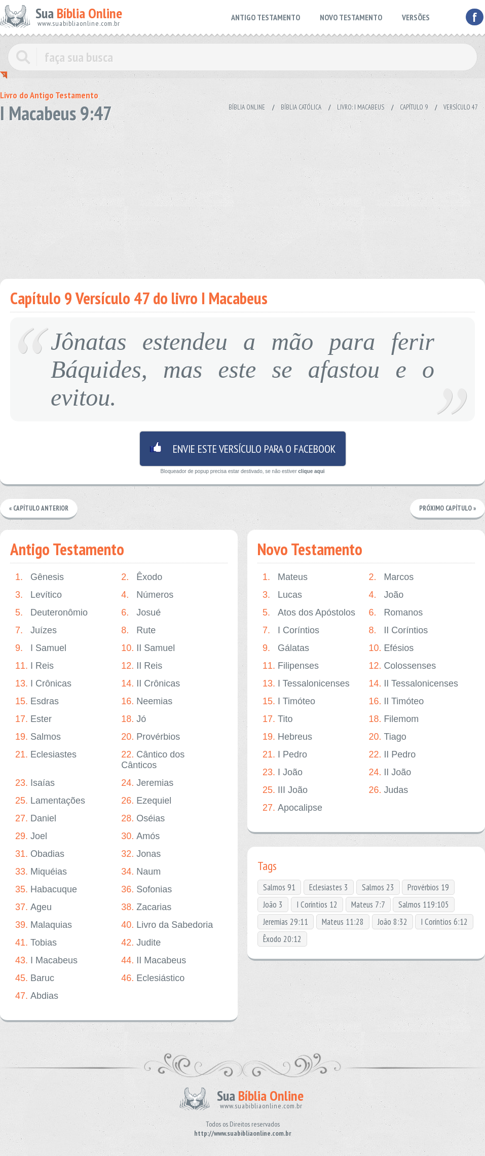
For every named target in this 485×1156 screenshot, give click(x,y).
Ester (33, 719)
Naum (141, 871)
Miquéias (41, 871)
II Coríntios (398, 630)
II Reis (141, 666)
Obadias (39, 854)
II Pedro (392, 754)
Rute (138, 630)
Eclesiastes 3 (328, 887)
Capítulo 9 (414, 107)
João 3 (273, 904)
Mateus (285, 577)
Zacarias (146, 907)
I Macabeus (46, 960)
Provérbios (150, 737)
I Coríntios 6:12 (444, 921)
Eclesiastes (46, 754)
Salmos (38, 737)
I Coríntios (291, 630)
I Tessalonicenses (306, 683)
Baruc (34, 978)
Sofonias (146, 889)
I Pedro (285, 754)
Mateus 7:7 (368, 904)
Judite (141, 942)
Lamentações (50, 801)
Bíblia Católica (301, 107)
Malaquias (43, 925)
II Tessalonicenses (413, 683)
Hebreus (287, 737)
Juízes (36, 630)
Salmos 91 (279, 887)
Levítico (38, 595)
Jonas (141, 854)
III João (285, 790)
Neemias (146, 701)
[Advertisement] (242, 198)
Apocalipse (292, 808)
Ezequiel (146, 801)
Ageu (33, 907)
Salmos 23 (378, 887)
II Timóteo (396, 701)
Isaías (35, 783)
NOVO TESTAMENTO (351, 17)
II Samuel (148, 648)
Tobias (36, 942)
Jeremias (147, 783)
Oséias (143, 818)
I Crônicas (43, 683)
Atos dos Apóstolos (309, 612)
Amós (140, 836)
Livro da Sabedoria (167, 925)
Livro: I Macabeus (360, 107)
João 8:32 (392, 921)
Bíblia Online (247, 107)
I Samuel (40, 648)
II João (389, 772)
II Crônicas (150, 683)
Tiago (387, 737)
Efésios (391, 648)
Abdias (36, 996)
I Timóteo (289, 701)
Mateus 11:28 (343, 921)
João (385, 595)
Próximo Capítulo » (447, 508)
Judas (388, 790)
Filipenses (291, 666)
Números (147, 595)
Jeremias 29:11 (285, 921)
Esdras (37, 701)
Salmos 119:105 (423, 904)
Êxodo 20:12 (282, 939)
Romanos (395, 612)
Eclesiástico (152, 978)
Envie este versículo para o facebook (242, 449)
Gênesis (39, 577)
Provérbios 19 (428, 887)
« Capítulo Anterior (38, 508)
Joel (31, 836)
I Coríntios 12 (317, 904)
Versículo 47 (460, 107)
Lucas (282, 595)
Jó (133, 719)
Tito (277, 719)
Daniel (35, 818)
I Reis (34, 666)
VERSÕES (416, 17)
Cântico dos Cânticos (152, 759)
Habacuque (46, 889)
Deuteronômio (51, 612)
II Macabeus (153, 960)
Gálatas (286, 648)
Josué (141, 612)
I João (283, 772)
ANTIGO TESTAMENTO (265, 17)
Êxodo (141, 577)
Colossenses (402, 666)
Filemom (393, 719)
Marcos (391, 577)
